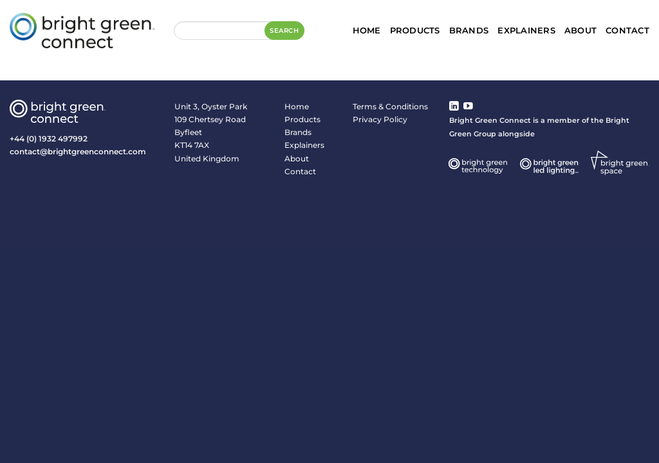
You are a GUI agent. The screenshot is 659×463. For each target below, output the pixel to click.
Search (284, 30)
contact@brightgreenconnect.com (78, 151)
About (580, 30)
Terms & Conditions (390, 106)
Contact (627, 30)
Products (415, 30)
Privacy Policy (380, 119)
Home (367, 30)
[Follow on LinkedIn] (454, 107)
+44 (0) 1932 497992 (49, 138)
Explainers (526, 30)
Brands (469, 30)
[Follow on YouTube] (468, 107)
